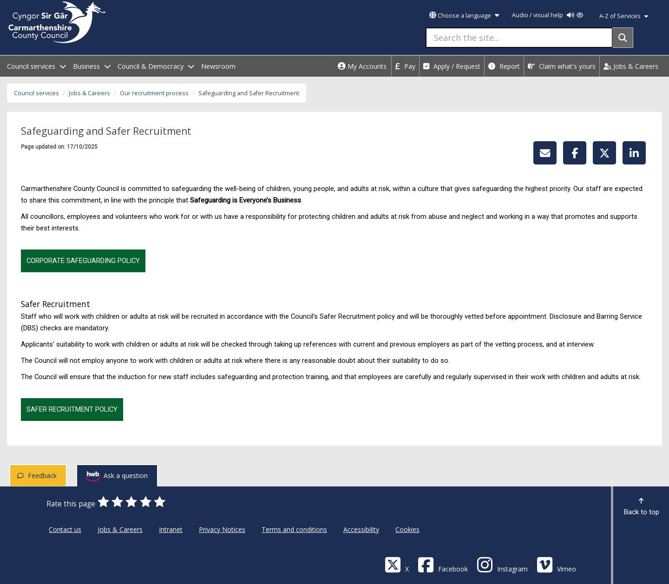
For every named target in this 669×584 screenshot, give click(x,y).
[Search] (622, 37)
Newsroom (218, 66)
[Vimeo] (556, 564)
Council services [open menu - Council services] (36, 66)
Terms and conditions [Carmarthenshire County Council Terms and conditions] (294, 529)
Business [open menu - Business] (92, 66)
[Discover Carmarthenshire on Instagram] (502, 564)
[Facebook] (442, 564)
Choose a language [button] (464, 16)
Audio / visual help (547, 15)
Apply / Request (451, 66)
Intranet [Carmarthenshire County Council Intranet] (171, 529)
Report (504, 66)
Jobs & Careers (630, 66)
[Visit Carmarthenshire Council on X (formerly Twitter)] (396, 564)
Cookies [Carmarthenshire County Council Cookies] (407, 529)
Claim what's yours (562, 66)
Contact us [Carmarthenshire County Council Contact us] (65, 529)
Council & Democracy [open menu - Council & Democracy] (156, 66)
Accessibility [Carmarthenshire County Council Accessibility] (361, 529)
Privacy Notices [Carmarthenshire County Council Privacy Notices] (222, 529)
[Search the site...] (519, 37)
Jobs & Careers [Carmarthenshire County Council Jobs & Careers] (120, 529)
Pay (405, 66)
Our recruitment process (154, 93)
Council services (36, 93)
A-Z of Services (623, 16)
